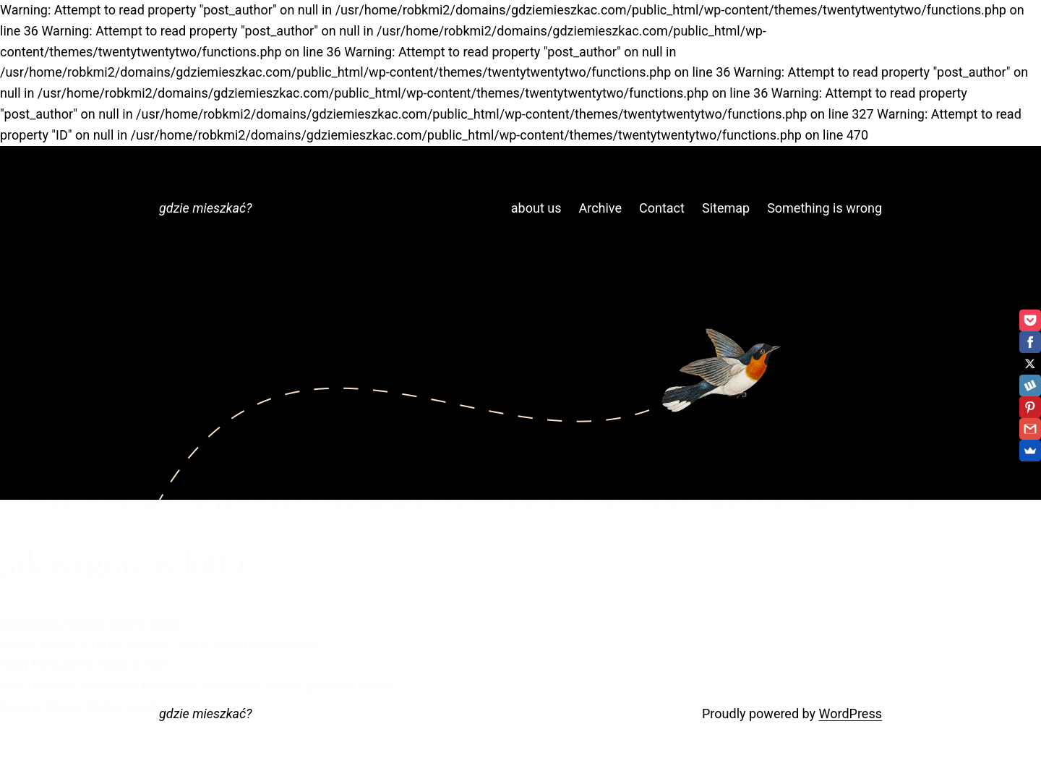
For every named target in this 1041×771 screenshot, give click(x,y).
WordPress (850, 713)
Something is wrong (824, 208)
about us (536, 208)
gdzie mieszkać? (205, 208)
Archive (600, 208)
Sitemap (726, 208)
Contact (662, 208)
